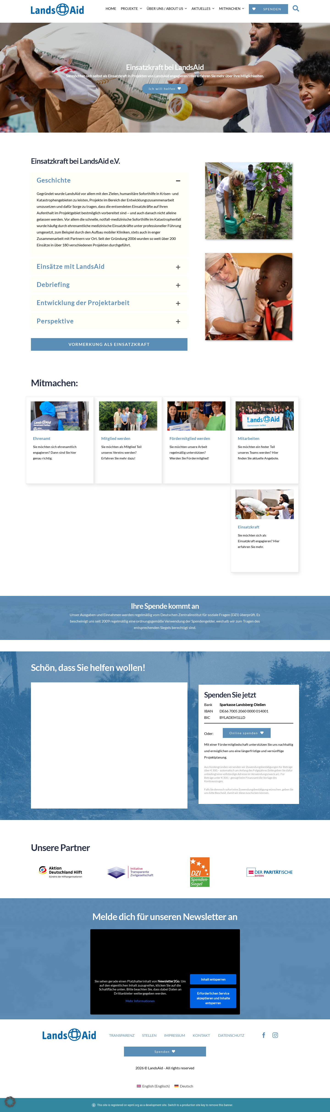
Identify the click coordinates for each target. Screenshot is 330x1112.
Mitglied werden (115, 438)
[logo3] (269, 869)
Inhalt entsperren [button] (213, 979)
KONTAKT (201, 1035)
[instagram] (275, 1035)
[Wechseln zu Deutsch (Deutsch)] (183, 1085)
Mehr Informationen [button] (140, 1001)
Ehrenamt (41, 438)
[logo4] (200, 858)
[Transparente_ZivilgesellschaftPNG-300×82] (130, 867)
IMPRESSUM (174, 1035)
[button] (109, 180)
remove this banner (220, 1104)
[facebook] (263, 1035)
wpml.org (133, 1104)
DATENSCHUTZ (231, 1035)
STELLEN (149, 1035)
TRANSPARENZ (122, 1035)
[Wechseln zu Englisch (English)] (153, 1085)
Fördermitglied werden (190, 438)
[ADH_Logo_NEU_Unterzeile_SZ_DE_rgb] (60, 860)
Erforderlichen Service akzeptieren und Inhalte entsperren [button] (213, 998)
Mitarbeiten (248, 438)
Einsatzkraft (248, 526)
